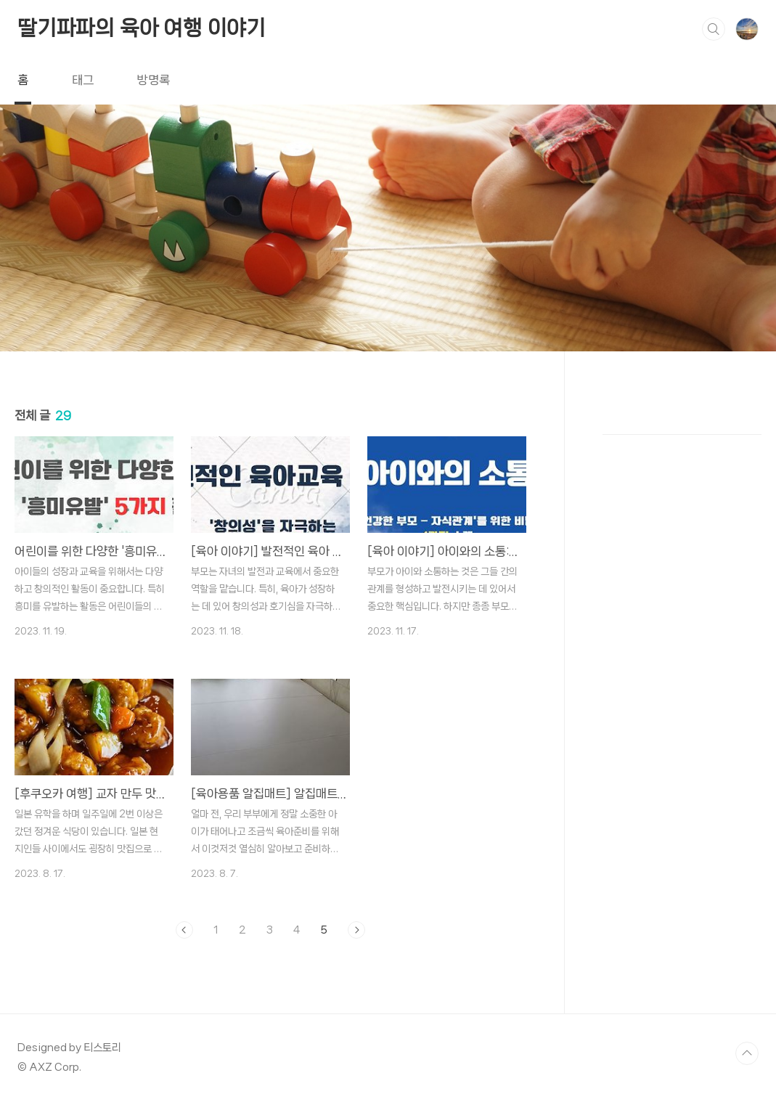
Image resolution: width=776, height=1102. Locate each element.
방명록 (153, 79)
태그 (83, 79)
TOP (747, 1053)
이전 (184, 930)
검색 (713, 29)
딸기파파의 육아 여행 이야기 (141, 28)
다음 (356, 930)
